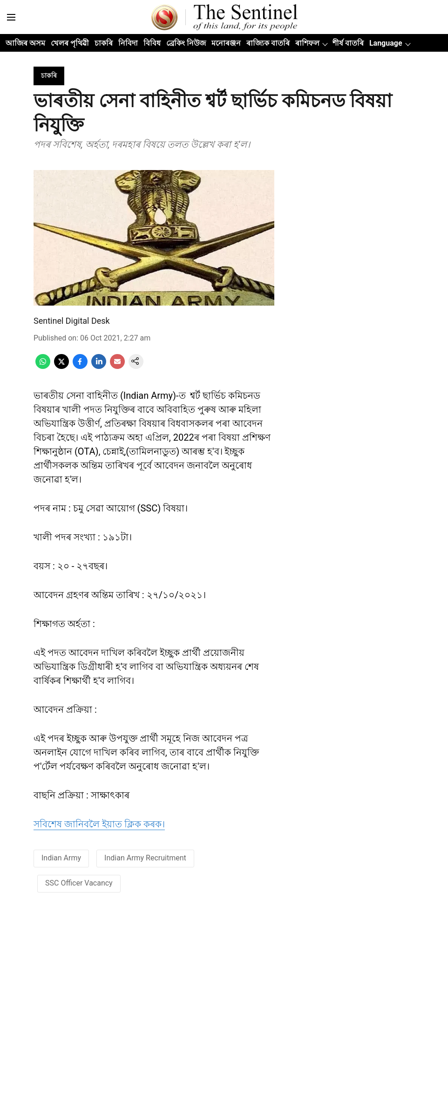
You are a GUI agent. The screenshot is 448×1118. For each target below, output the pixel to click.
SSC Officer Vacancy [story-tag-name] (79, 883)
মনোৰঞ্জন (226, 43)
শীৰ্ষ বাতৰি (348, 43)
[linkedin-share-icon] (98, 366)
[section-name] (49, 75)
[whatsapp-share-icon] (42, 366)
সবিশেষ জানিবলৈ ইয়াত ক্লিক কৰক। (99, 824)
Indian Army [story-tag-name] (61, 857)
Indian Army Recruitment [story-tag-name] (145, 857)
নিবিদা (128, 43)
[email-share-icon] (117, 366)
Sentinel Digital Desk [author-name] (72, 321)
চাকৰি (104, 43)
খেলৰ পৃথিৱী (70, 43)
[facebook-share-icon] (80, 366)
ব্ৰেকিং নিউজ (186, 43)
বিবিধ (152, 43)
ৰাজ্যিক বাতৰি (268, 43)
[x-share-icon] (61, 366)
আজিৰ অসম (25, 43)
